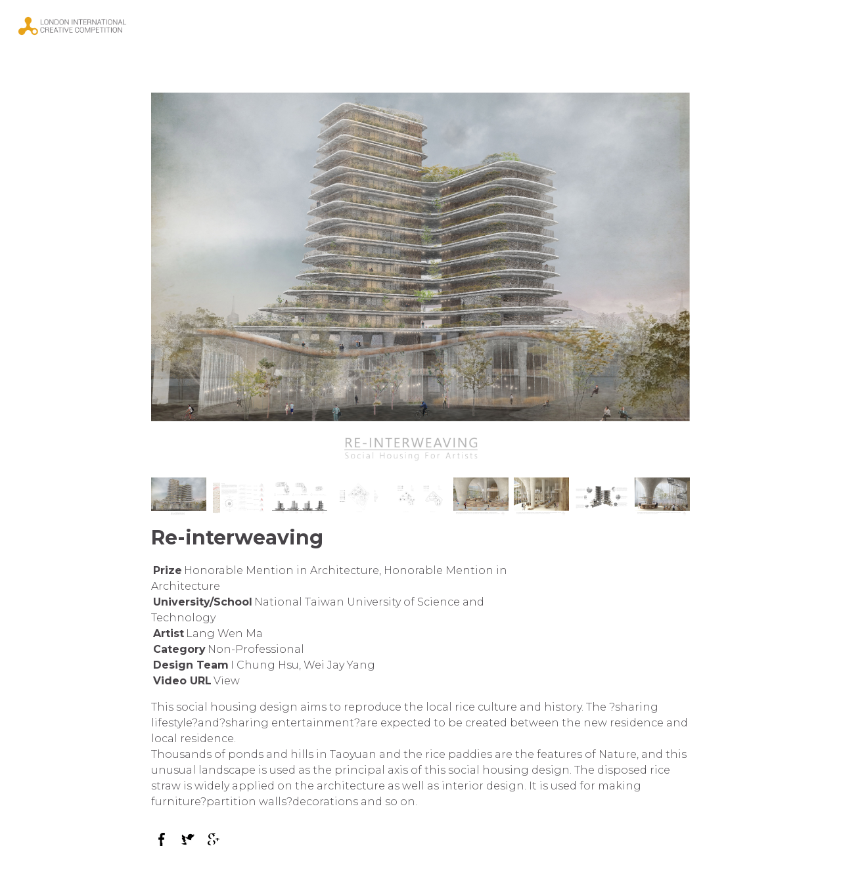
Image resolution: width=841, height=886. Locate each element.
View (227, 681)
